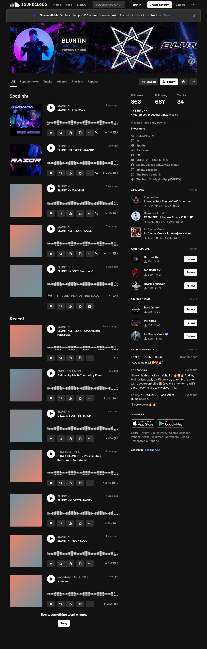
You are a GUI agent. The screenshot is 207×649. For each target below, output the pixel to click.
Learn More (163, 15)
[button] (193, 4)
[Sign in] (137, 4)
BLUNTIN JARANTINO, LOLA (80, 296)
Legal (134, 433)
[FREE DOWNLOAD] (96, 253)
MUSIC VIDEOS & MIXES (149, 160)
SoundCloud (28, 4)
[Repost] (61, 133)
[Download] (96, 132)
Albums (62, 81)
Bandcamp (140, 150)
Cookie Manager (179, 433)
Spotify (138, 145)
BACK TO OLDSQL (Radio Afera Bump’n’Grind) (152, 397)
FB (135, 155)
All (13, 81)
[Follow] (169, 81)
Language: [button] (145, 449)
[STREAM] (96, 173)
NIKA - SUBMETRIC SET (150, 357)
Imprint (135, 437)
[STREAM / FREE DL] (96, 213)
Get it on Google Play (170, 423)
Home (57, 4)
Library (81, 4)
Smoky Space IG (144, 169)
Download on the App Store (143, 423)
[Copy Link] (80, 133)
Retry (63, 623)
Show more (138, 128)
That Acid (141, 370)
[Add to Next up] (90, 306)
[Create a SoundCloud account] (159, 4)
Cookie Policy (159, 433)
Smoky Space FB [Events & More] (154, 165)
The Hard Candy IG (146, 174)
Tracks (47, 81)
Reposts (93, 81)
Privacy (144, 433)
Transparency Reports (145, 441)
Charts (185, 437)
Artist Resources (152, 437)
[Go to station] (148, 81)
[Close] (194, 16)
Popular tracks (29, 81)
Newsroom (172, 437)
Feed (69, 4)
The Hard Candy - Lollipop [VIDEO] (156, 179)
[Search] (109, 4)
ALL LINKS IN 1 (143, 136)
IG (135, 140)
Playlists (77, 81)
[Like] (51, 133)
